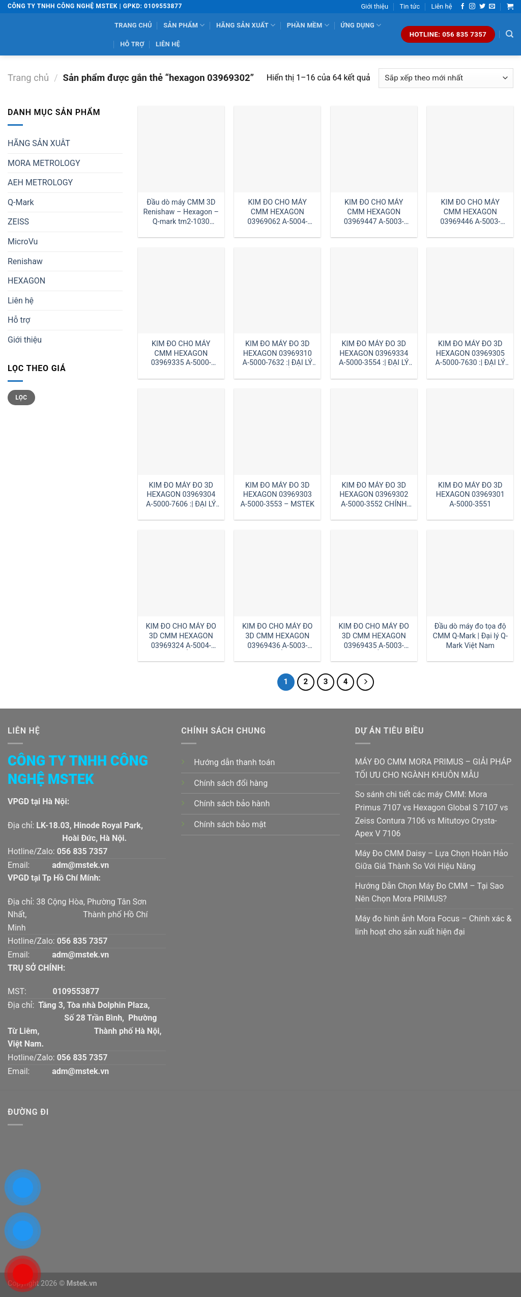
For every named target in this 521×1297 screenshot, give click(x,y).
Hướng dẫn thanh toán (234, 762)
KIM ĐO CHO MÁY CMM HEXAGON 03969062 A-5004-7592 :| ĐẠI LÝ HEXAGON (277, 212)
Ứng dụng (360, 25)
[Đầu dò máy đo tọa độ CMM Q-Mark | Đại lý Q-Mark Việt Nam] (470, 573)
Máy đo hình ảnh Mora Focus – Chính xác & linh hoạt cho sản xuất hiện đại (433, 925)
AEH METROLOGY (40, 182)
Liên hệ (441, 6)
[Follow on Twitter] (482, 6)
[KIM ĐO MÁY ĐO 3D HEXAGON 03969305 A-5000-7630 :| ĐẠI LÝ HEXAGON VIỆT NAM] (470, 290)
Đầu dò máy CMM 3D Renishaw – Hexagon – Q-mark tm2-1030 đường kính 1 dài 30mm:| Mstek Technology (181, 212)
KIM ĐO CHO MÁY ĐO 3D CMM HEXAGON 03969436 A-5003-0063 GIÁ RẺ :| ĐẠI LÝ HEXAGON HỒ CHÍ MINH (277, 636)
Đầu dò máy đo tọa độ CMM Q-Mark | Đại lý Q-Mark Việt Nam (470, 636)
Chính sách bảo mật (230, 824)
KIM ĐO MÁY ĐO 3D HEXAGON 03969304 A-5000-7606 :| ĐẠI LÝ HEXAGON (181, 495)
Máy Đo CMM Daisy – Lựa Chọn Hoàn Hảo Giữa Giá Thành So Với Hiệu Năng (431, 860)
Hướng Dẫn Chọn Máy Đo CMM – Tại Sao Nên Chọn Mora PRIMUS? (429, 892)
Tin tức (409, 6)
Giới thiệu (374, 6)
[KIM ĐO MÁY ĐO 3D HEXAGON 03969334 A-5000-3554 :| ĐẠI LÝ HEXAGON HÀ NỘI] (374, 290)
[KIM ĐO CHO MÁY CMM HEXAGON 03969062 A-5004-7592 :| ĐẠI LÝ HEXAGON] (277, 149)
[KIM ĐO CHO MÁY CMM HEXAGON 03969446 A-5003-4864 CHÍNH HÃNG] (470, 149)
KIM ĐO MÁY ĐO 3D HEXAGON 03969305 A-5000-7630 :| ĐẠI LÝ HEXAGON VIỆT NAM (470, 354)
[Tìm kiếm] (509, 34)
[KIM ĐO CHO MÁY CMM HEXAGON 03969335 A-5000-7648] (181, 290)
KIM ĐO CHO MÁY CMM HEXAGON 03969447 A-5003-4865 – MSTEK (374, 212)
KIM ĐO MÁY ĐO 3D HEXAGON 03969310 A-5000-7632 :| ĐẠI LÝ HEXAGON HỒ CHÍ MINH (277, 354)
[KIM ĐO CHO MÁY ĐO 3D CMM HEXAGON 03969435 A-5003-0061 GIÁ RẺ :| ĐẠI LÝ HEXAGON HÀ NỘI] (374, 573)
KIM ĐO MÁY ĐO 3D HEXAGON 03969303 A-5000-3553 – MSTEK (277, 495)
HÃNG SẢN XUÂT (39, 143)
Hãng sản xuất (245, 25)
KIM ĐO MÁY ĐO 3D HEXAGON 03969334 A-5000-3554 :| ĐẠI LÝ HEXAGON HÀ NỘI (374, 354)
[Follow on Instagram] (472, 6)
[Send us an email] (492, 6)
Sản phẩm (184, 25)
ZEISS (18, 222)
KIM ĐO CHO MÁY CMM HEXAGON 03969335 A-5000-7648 (181, 354)
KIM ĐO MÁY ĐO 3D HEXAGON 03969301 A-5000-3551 (470, 495)
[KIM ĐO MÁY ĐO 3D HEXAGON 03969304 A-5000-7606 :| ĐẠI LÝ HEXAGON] (181, 431)
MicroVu (23, 241)
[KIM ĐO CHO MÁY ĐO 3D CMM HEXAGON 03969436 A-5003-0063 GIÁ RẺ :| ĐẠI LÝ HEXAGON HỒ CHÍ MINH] (277, 573)
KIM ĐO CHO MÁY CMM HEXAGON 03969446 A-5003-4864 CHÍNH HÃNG (470, 212)
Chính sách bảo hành (232, 803)
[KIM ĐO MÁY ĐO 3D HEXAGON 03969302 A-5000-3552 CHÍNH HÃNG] (374, 431)
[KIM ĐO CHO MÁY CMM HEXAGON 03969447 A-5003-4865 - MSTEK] (374, 149)
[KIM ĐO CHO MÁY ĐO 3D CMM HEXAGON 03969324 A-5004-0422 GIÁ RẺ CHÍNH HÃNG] (181, 573)
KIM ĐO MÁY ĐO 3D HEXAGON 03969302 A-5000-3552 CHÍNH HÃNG (373, 495)
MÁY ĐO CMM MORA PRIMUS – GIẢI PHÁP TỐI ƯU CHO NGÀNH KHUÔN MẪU (433, 768)
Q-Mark (21, 202)
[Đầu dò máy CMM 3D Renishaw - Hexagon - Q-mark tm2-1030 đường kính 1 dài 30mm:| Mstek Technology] (181, 149)
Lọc (21, 397)
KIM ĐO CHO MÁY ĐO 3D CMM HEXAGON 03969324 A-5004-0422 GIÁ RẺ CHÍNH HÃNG (181, 636)
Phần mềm (308, 25)
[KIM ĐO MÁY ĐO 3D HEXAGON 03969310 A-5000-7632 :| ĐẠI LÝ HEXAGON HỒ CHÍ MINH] (277, 290)
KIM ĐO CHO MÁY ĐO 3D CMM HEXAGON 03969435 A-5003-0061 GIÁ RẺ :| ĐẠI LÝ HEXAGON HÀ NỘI (374, 636)
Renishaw (25, 261)
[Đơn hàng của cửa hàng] (446, 78)
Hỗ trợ (132, 44)
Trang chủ (133, 25)
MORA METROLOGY (44, 163)
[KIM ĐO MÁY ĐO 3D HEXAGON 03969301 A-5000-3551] (470, 431)
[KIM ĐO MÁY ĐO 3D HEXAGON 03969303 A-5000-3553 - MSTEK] (277, 431)
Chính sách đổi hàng (231, 783)
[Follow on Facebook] (462, 6)
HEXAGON (26, 281)
